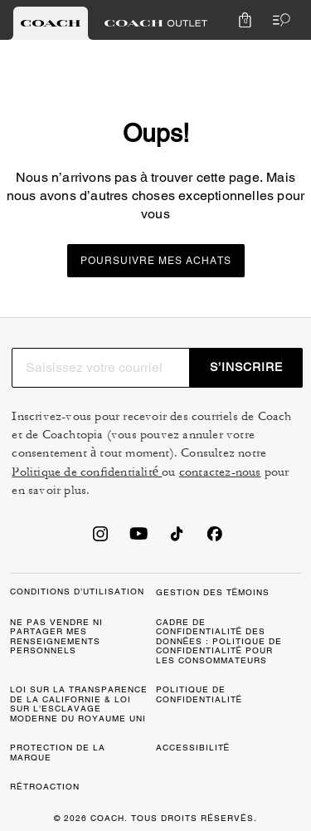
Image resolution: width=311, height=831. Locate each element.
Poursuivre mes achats (155, 260)
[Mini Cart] (245, 20)
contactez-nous (220, 472)
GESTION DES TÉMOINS (213, 592)
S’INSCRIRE (246, 367)
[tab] (50, 23)
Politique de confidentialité (87, 472)
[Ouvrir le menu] (278, 20)
